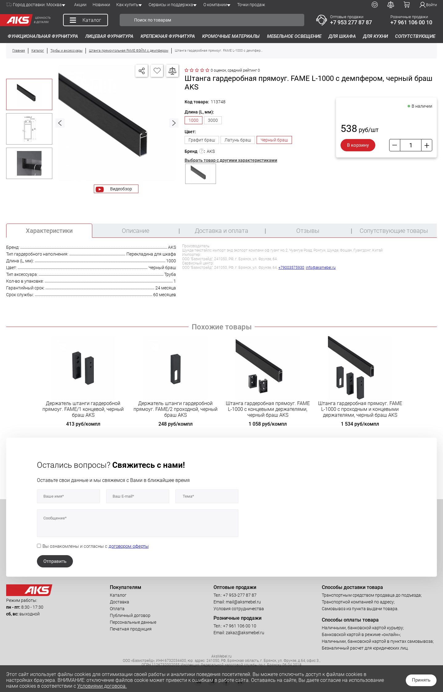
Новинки (101, 4)
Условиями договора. (102, 686)
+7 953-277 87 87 (240, 595)
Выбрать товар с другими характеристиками (231, 160)
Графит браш (202, 139)
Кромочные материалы (231, 36)
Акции (80, 4)
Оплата (117, 608)
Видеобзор (121, 188)
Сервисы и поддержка (171, 4)
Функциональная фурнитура (43, 36)
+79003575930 (291, 267)
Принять (421, 680)
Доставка (119, 601)
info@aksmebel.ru (321, 267)
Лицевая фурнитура (109, 36)
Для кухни (375, 36)
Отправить (54, 561)
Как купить (127, 4)
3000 (213, 120)
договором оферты (129, 546)
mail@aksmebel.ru (243, 601)
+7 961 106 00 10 (411, 22)
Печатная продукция (131, 628)
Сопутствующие (415, 36)
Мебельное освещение (294, 36)
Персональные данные (133, 622)
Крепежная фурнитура (168, 36)
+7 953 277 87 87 (351, 22)
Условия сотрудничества (239, 608)
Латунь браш (238, 139)
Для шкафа (342, 36)
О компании (215, 4)
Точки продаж (251, 4)
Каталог (118, 595)
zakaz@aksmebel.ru (245, 632)
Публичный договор (130, 615)
